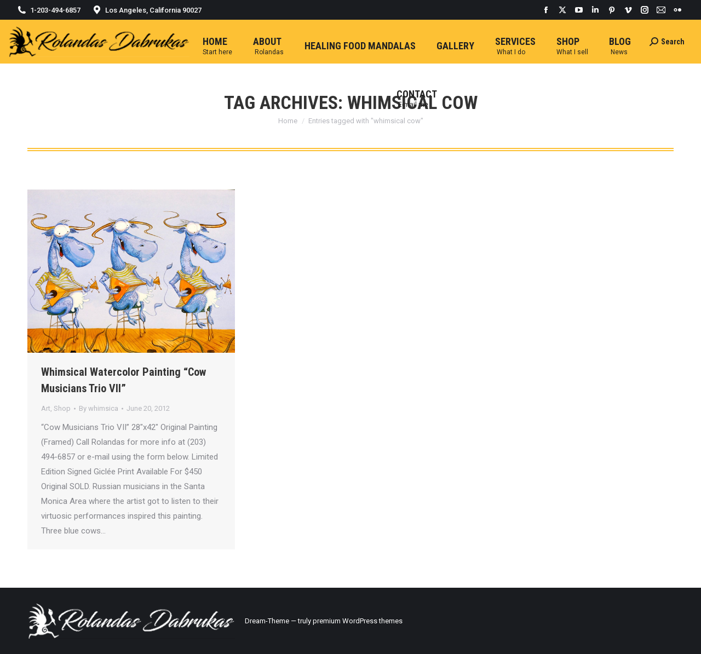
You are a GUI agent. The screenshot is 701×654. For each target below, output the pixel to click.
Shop (62, 408)
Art (45, 408)
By (98, 408)
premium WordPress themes (358, 621)
